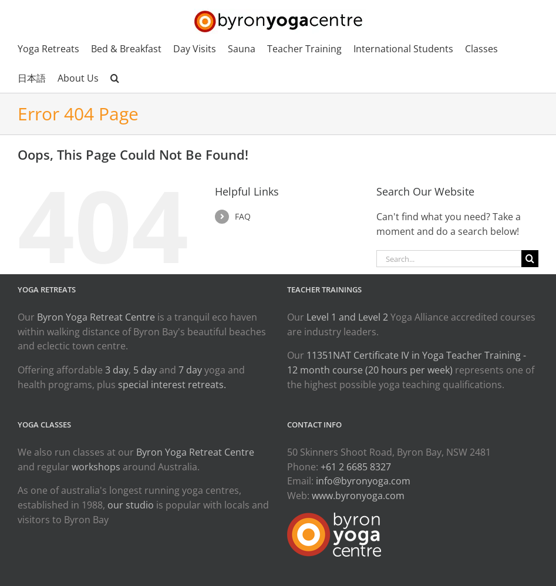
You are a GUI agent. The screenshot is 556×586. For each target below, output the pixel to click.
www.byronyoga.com (358, 495)
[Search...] (448, 258)
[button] (114, 78)
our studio (130, 505)
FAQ (243, 216)
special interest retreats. (172, 384)
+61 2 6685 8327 (356, 466)
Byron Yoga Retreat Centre (96, 317)
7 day (190, 369)
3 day (117, 369)
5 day (145, 369)
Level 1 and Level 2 (347, 317)
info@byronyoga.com (363, 480)
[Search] (529, 258)
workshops (96, 466)
